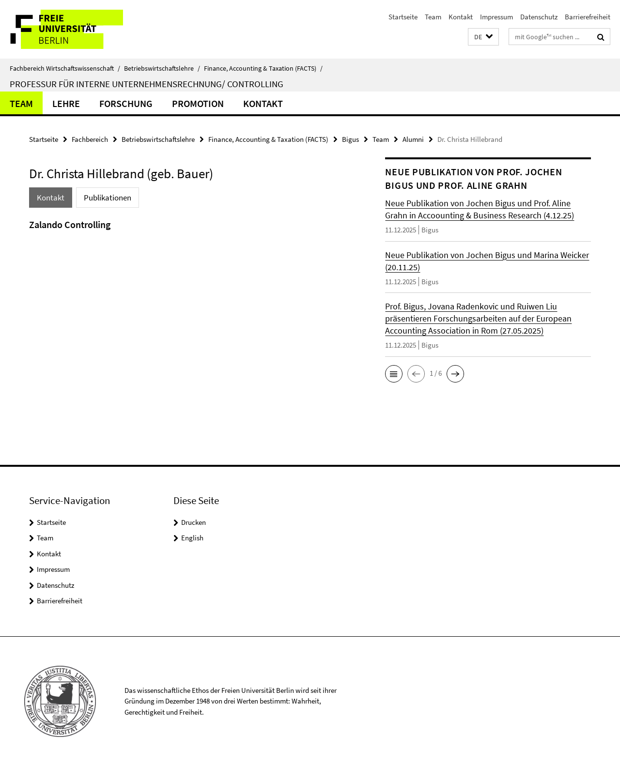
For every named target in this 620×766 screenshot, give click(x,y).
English (192, 537)
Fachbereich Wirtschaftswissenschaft (65, 68)
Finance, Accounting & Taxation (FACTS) (263, 68)
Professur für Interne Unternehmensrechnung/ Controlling (146, 84)
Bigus (350, 139)
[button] (483, 37)
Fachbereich (90, 139)
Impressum (496, 16)
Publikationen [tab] (107, 197)
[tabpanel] (190, 237)
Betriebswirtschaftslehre (162, 68)
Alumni (413, 139)
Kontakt (461, 16)
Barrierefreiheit (587, 16)
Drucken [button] (193, 522)
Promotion (198, 103)
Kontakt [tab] (50, 197)
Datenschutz (539, 16)
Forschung (126, 103)
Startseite (403, 16)
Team (433, 16)
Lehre (66, 103)
